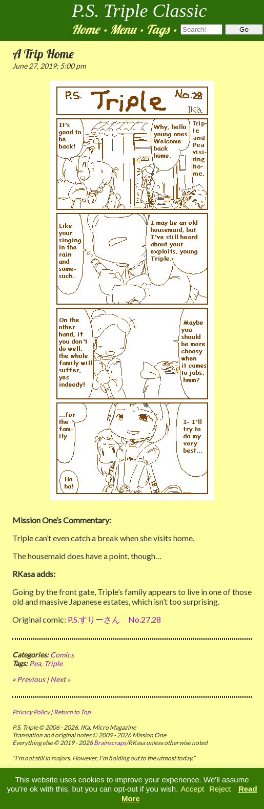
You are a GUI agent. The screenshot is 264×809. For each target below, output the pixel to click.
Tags (157, 29)
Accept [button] (192, 788)
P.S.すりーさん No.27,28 (114, 619)
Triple (53, 663)
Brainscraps (110, 743)
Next (58, 679)
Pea (35, 663)
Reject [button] (220, 788)
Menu (123, 29)
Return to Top (72, 712)
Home (85, 29)
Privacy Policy (31, 712)
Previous (31, 679)
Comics (62, 654)
